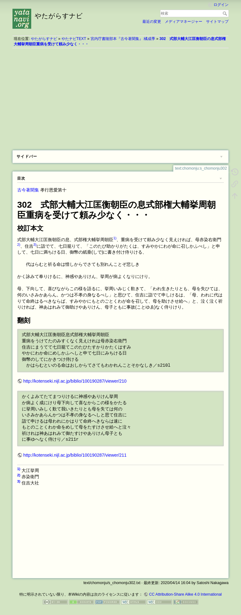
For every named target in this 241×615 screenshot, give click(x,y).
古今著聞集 (28, 189)
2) (18, 244)
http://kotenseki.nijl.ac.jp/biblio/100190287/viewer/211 (75, 455)
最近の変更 (151, 21)
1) (114, 238)
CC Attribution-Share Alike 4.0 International (185, 594)
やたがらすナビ (44, 39)
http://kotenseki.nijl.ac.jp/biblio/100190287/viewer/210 (75, 381)
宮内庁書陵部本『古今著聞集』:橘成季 (123, 39)
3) (35, 244)
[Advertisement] (120, 97)
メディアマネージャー (183, 21)
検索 (226, 13)
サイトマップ (217, 21)
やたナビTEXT (73, 39)
